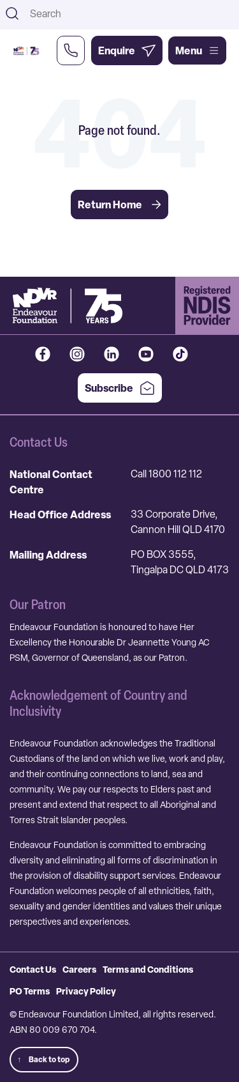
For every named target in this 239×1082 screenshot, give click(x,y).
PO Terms (30, 991)
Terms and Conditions (148, 969)
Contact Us (33, 969)
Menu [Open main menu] (197, 50)
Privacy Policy (86, 991)
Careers (79, 969)
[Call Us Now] (71, 50)
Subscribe (120, 388)
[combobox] (130, 13)
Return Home (119, 204)
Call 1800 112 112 (166, 474)
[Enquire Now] (127, 50)
